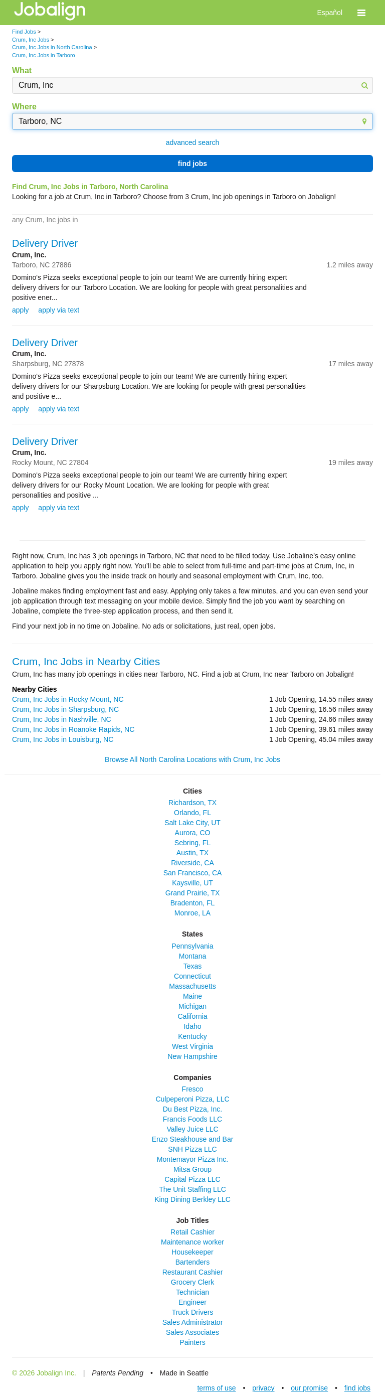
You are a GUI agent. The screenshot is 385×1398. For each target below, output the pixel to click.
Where (24, 106)
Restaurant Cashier (192, 1272)
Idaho (192, 1026)
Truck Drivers (193, 1312)
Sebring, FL (192, 843)
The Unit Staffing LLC (192, 1189)
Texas (192, 966)
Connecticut (192, 976)
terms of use (216, 1388)
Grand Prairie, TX (192, 893)
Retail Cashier (192, 1232)
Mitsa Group (192, 1169)
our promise (309, 1388)
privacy (263, 1388)
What (22, 70)
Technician (192, 1292)
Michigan (192, 1006)
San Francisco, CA (192, 873)
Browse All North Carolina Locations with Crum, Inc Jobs (192, 759)
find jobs (192, 164)
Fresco (193, 1089)
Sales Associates (192, 1332)
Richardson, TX (192, 803)
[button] (361, 12)
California (192, 1016)
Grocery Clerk (192, 1282)
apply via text (58, 310)
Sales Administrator (192, 1322)
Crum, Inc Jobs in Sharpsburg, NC (65, 709)
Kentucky (192, 1036)
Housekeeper (192, 1252)
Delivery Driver (45, 243)
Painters (192, 1342)
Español (329, 13)
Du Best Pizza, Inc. (192, 1109)
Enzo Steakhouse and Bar (193, 1139)
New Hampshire (192, 1056)
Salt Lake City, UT (192, 823)
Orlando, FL (192, 813)
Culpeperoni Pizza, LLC (192, 1099)
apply (20, 310)
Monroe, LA (192, 913)
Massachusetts (192, 986)
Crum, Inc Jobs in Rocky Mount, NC (68, 699)
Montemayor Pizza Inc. (192, 1159)
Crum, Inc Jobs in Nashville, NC (61, 719)
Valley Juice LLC (192, 1129)
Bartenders (192, 1262)
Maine (192, 996)
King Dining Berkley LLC (192, 1199)
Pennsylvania (192, 946)
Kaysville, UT (192, 883)
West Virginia (192, 1046)
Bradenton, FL (192, 903)
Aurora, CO (193, 833)
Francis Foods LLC (192, 1119)
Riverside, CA (192, 863)
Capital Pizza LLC (192, 1179)
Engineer (192, 1302)
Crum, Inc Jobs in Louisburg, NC (62, 739)
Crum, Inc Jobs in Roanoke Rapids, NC (73, 729)
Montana (192, 956)
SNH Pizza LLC (192, 1149)
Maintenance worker (192, 1242)
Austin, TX (192, 853)
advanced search (193, 142)
